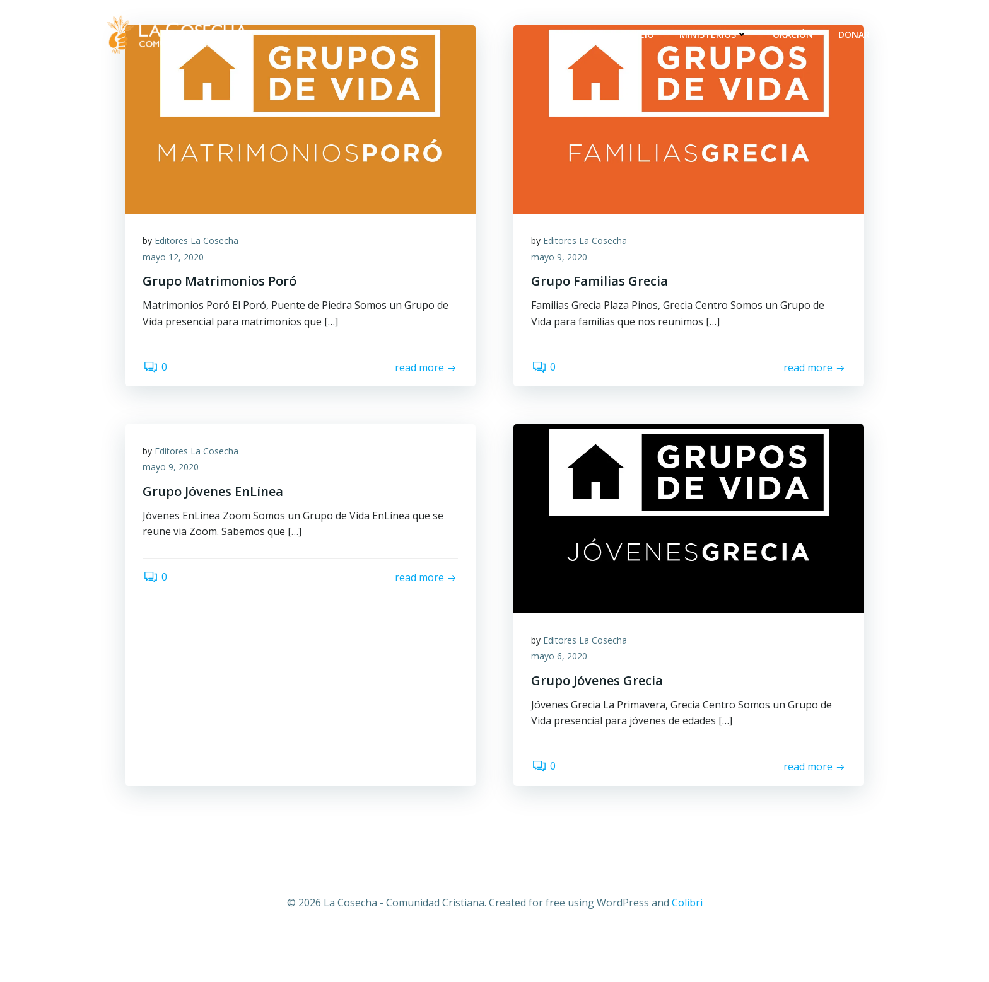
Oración (793, 35)
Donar (854, 35)
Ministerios (714, 35)
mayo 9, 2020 (560, 257)
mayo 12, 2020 (174, 257)
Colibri (687, 907)
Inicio (641, 35)
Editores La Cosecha (198, 241)
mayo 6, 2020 (560, 658)
